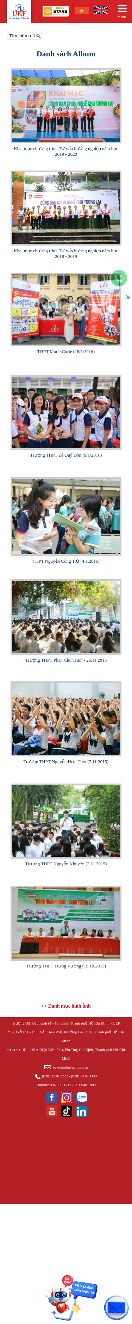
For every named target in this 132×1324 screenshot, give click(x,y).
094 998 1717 (60, 1085)
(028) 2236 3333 (84, 1076)
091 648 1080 (85, 1085)
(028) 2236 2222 (55, 1076)
